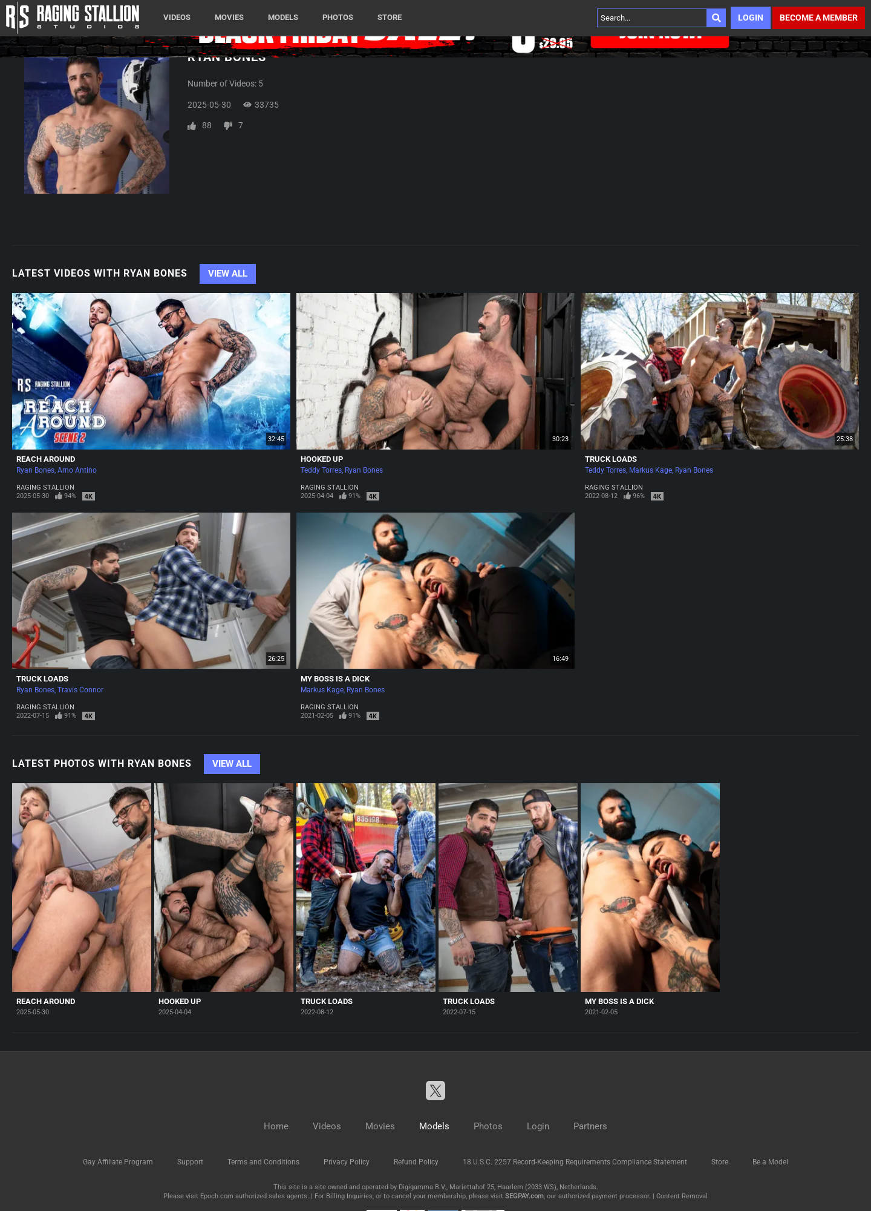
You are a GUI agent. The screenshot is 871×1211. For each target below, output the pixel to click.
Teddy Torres (321, 470)
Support (190, 1162)
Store (389, 17)
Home (276, 1126)
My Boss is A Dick (335, 678)
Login (750, 17)
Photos (337, 17)
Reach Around (45, 459)
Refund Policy (416, 1162)
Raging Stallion (45, 487)
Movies (229, 17)
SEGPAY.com (524, 1196)
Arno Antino (77, 470)
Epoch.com (216, 1196)
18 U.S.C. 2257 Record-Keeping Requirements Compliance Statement (575, 1162)
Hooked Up (322, 459)
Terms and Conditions (263, 1162)
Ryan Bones (35, 470)
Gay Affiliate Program (118, 1162)
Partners (590, 1126)
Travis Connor (80, 690)
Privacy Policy (347, 1162)
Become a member (819, 17)
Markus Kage (650, 470)
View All (227, 273)
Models (283, 17)
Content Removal (682, 1196)
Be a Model (770, 1162)
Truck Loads (611, 459)
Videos (177, 17)
